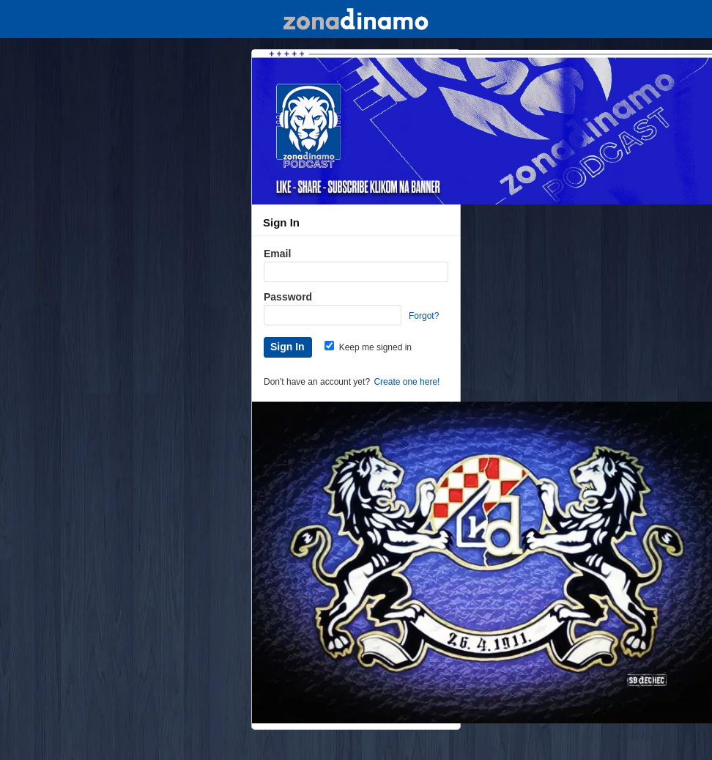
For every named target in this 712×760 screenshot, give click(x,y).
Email (277, 253)
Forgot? (424, 316)
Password (288, 297)
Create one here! (407, 382)
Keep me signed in (368, 347)
